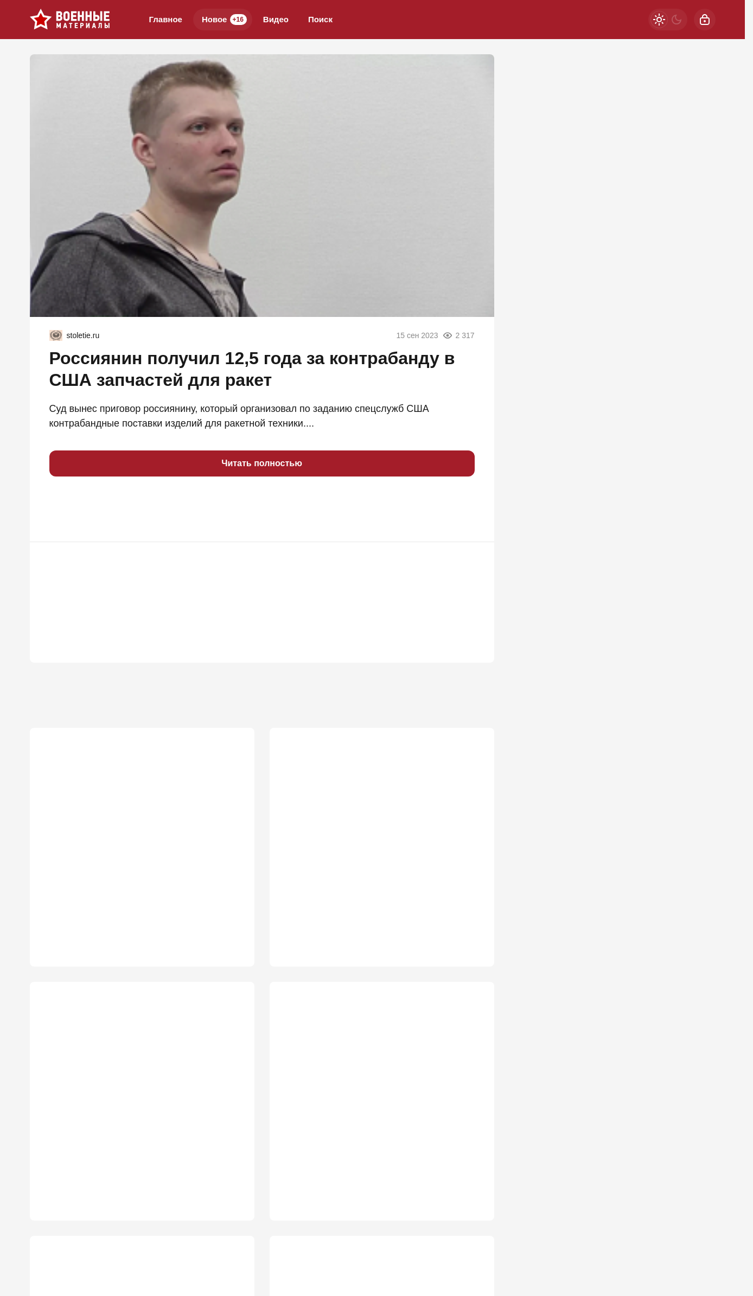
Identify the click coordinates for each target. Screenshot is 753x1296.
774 (470, 1177)
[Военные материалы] (70, 19)
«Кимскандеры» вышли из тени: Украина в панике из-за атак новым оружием (378, 1091)
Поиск (320, 19)
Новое (224, 19)
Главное (165, 19)
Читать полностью (261, 463)
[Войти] (705, 19)
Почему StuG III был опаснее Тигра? (123, 824)
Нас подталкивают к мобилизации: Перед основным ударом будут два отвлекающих (139, 1091)
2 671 (227, 917)
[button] (62, 509)
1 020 (467, 917)
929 (230, 1177)
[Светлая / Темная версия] (667, 19)
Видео (276, 19)
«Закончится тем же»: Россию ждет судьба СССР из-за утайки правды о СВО (378, 831)
